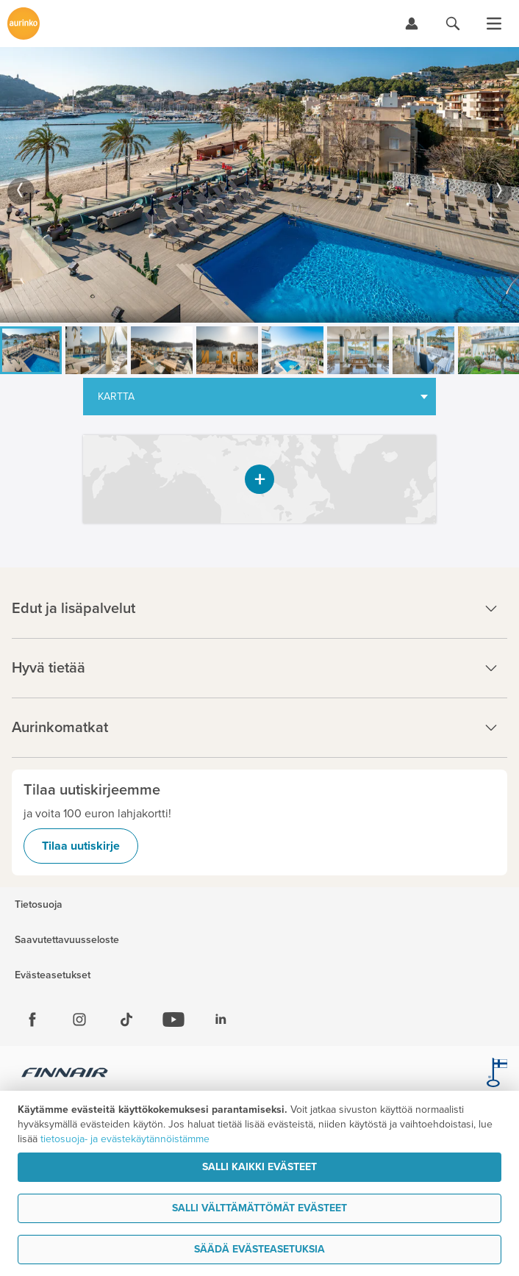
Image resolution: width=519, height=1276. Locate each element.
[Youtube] (173, 1019)
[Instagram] (79, 1019)
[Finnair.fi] (65, 1075)
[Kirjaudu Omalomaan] (411, 23)
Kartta (116, 396)
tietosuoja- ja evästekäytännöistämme (125, 1139)
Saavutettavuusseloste (67, 940)
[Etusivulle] (23, 23)
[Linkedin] (220, 1019)
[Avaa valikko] (494, 23)
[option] (259, 185)
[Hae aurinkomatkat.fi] (452, 23)
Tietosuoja (38, 905)
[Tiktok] (126, 1019)
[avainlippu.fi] (497, 1075)
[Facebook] (32, 1019)
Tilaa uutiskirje (81, 846)
